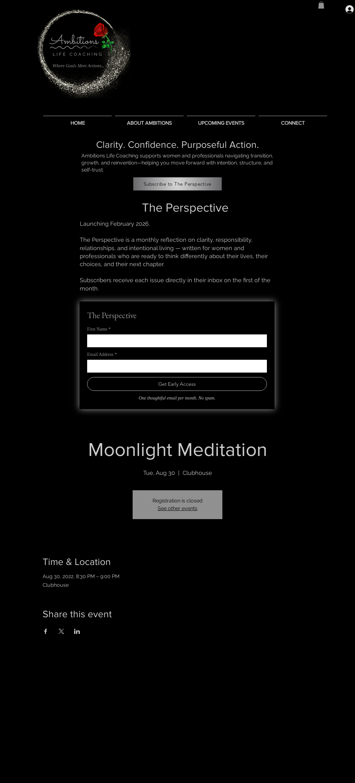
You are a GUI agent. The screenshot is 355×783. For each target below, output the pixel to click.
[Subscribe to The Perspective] (177, 183)
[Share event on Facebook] (46, 631)
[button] (321, 5)
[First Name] (175, 340)
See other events (177, 508)
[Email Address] (175, 366)
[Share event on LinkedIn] (77, 631)
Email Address (102, 354)
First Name (99, 329)
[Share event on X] (61, 631)
